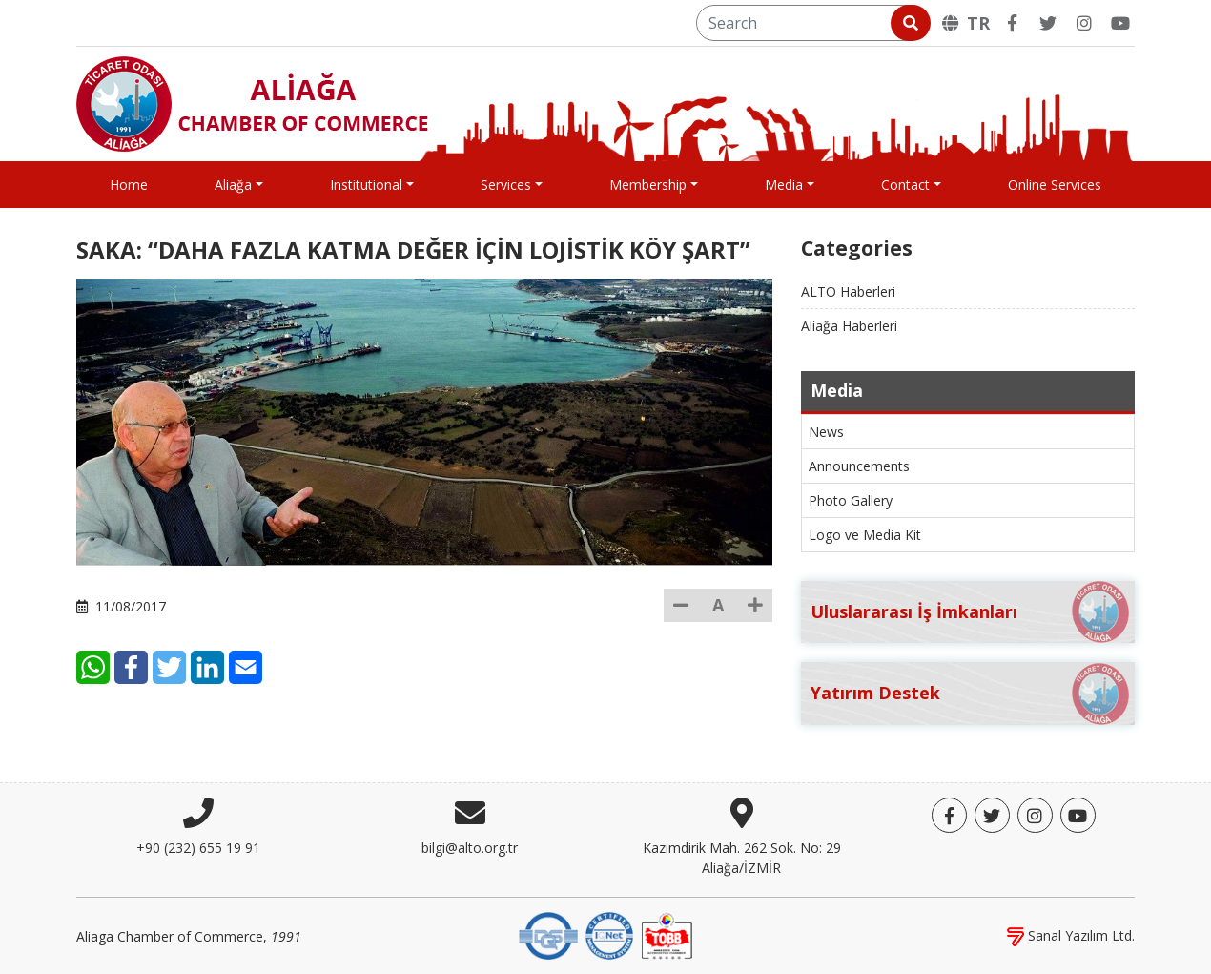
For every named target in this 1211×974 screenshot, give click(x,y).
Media (784, 185)
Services (506, 185)
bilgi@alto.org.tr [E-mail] (469, 848)
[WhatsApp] (198, 624)
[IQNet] (609, 934)
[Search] (812, 23)
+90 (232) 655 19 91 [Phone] (198, 848)
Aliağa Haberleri (849, 326)
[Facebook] (1011, 23)
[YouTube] (1120, 23)
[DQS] (548, 934)
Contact (905, 185)
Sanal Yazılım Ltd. (1071, 935)
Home (129, 185)
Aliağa (233, 185)
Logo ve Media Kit (865, 535)
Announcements (859, 466)
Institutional (366, 185)
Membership (648, 185)
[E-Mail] (350, 624)
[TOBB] (666, 934)
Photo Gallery (851, 500)
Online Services (1054, 185)
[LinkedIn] (312, 624)
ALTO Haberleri (848, 291)
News (826, 432)
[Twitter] (1048, 23)
